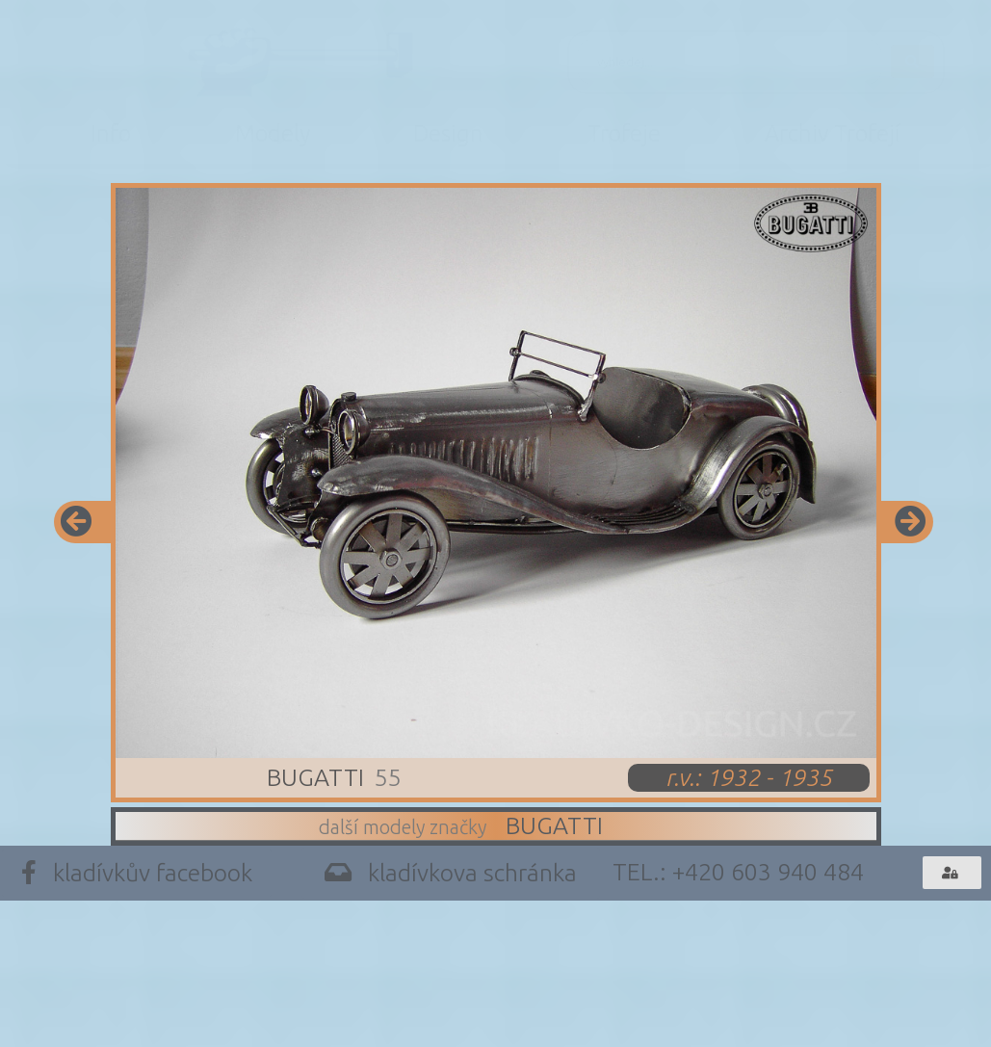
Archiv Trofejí (832, 133)
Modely (272, 133)
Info (111, 133)
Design (448, 133)
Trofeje (624, 133)
